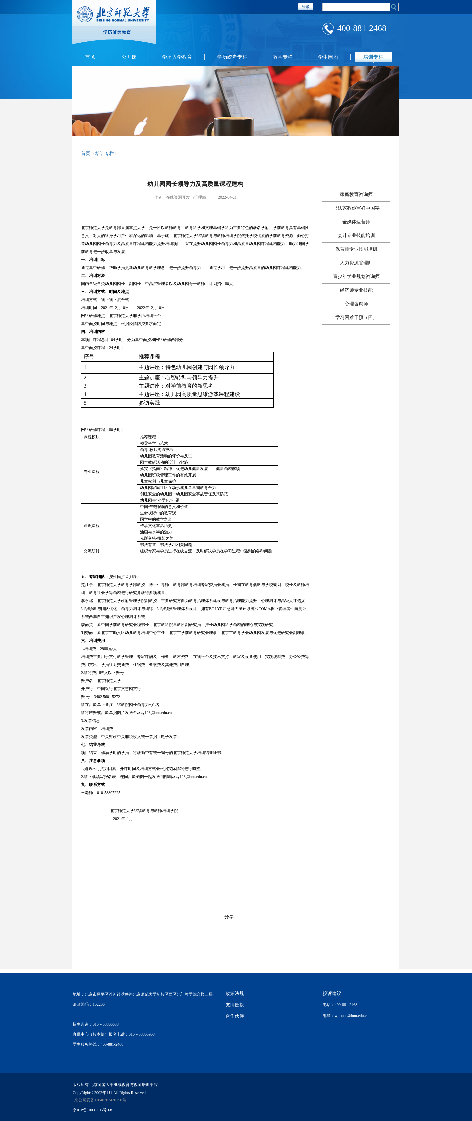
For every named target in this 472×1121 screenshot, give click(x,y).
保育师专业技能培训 (356, 249)
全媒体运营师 (356, 221)
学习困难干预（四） (356, 317)
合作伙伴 (234, 1016)
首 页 (90, 57)
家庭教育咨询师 (356, 194)
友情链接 (234, 1004)
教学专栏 (283, 57)
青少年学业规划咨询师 (356, 276)
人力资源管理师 (356, 262)
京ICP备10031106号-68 (92, 1110)
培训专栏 (373, 57)
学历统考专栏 (232, 57)
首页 (85, 153)
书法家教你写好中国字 (356, 208)
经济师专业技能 (356, 290)
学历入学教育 (177, 57)
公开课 (129, 57)
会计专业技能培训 (356, 235)
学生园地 (328, 57)
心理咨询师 (356, 303)
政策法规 (234, 993)
